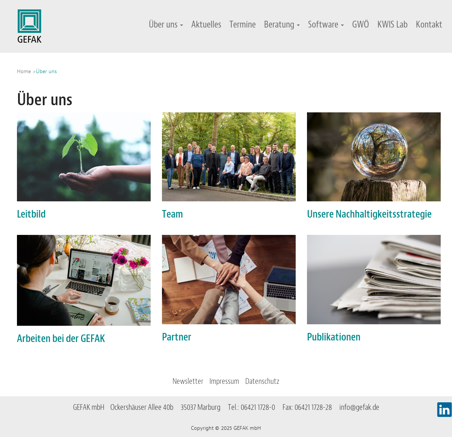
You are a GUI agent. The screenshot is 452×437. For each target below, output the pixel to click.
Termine (242, 24)
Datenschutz (262, 381)
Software (326, 24)
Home (24, 71)
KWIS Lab (392, 24)
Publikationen (333, 336)
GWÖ (360, 24)
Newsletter (188, 381)
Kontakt (429, 24)
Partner (176, 336)
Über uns (166, 24)
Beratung (282, 24)
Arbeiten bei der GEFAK (61, 338)
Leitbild (31, 214)
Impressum (224, 381)
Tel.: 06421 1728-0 (254, 407)
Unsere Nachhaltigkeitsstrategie (369, 214)
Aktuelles (206, 24)
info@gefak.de (359, 407)
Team (172, 214)
